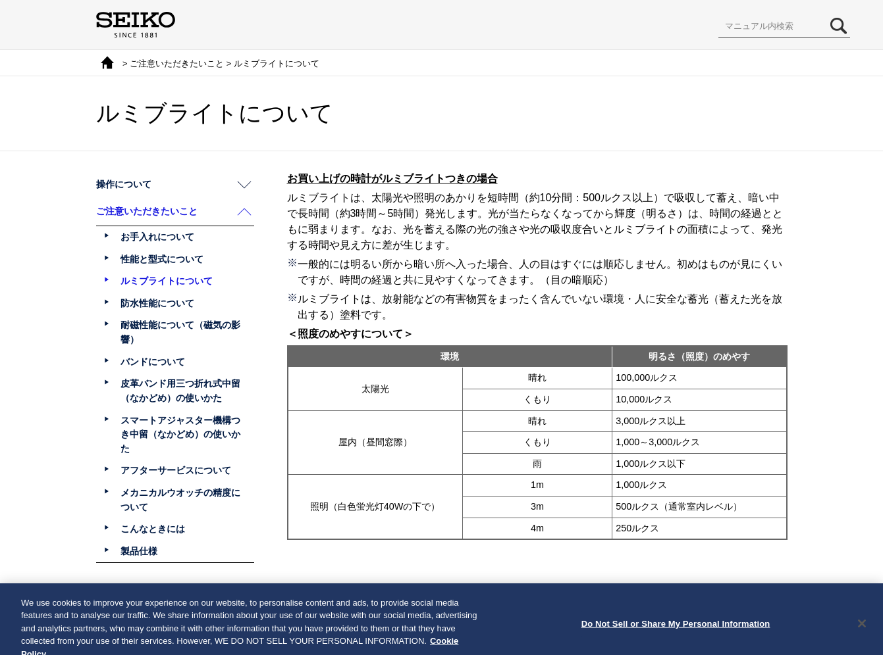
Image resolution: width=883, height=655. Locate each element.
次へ (478, 600)
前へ (404, 600)
